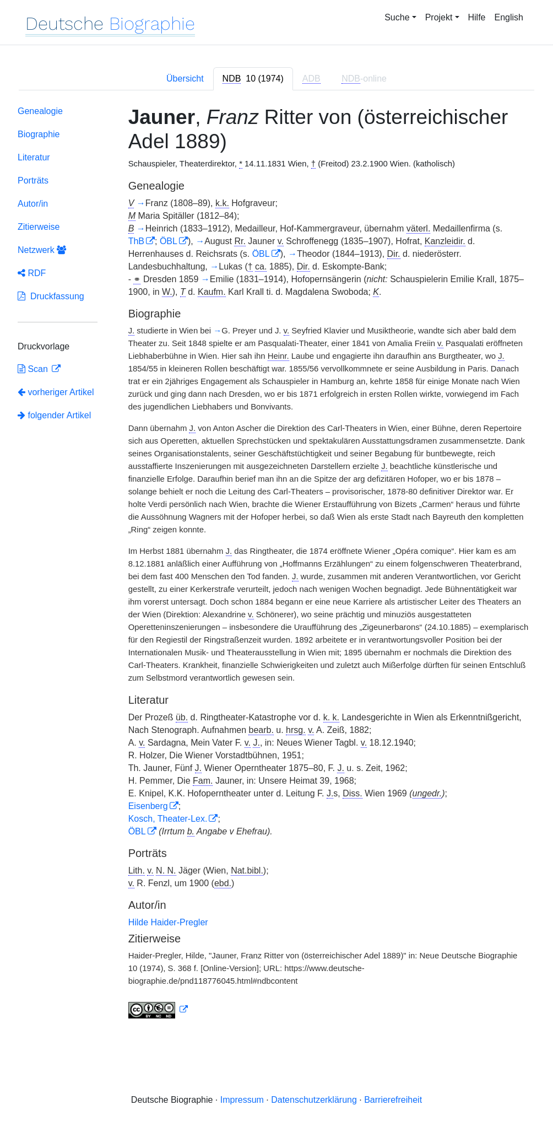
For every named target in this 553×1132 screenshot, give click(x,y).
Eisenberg (148, 806)
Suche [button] (396, 17)
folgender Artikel (54, 415)
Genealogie (40, 111)
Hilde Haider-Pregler (168, 922)
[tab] (253, 78)
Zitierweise (38, 226)
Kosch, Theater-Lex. (168, 818)
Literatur (34, 157)
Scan (34, 369)
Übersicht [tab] (185, 78)
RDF (32, 273)
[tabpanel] (276, 564)
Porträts (33, 180)
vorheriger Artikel (56, 392)
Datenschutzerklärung (314, 1099)
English (509, 17)
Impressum (242, 1099)
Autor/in (33, 203)
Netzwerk (42, 250)
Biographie (39, 134)
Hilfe (477, 17)
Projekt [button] (439, 17)
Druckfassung (51, 296)
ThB (136, 241)
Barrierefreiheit (393, 1099)
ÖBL (168, 241)
